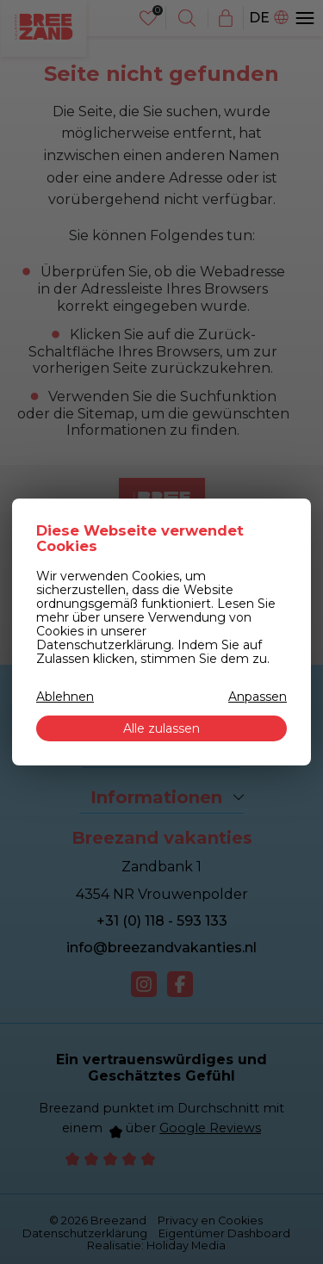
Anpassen (257, 696)
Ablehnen (65, 696)
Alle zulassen (161, 728)
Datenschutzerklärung (103, 645)
